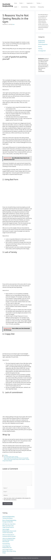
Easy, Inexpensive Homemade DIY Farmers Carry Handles (16, 458)
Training (40, 3)
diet (5, 456)
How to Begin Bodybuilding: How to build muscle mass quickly (9, 531)
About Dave (32, 7)
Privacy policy (41, 7)
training (16, 456)
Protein (22, 3)
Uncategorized (42, 50)
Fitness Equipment (43, 44)
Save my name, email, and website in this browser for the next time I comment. (17, 498)
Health (17, 7)
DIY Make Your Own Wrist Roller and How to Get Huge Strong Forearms (9, 525)
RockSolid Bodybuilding (8, 5)
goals (13, 456)
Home (15, 3)
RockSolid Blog (24, 7)
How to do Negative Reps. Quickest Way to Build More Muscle (9, 540)
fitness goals (8, 456)
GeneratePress (35, 558)
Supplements (31, 3)
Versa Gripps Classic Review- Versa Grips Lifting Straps (9, 551)
